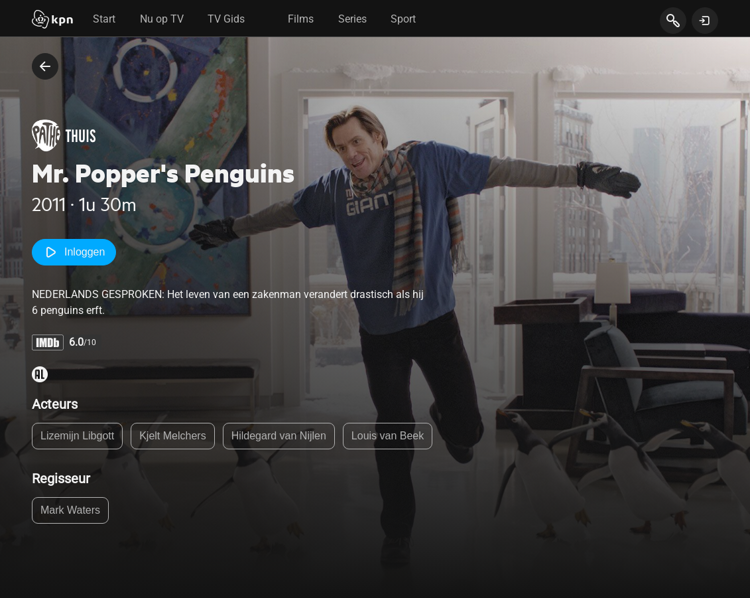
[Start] (52, 20)
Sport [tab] (403, 19)
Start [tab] (104, 19)
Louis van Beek (387, 435)
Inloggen (74, 252)
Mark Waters (70, 510)
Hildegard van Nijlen (278, 435)
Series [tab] (352, 19)
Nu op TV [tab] (162, 19)
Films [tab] (301, 19)
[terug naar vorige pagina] (45, 66)
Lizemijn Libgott (77, 435)
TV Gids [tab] (226, 19)
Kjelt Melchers (172, 435)
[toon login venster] (705, 20)
